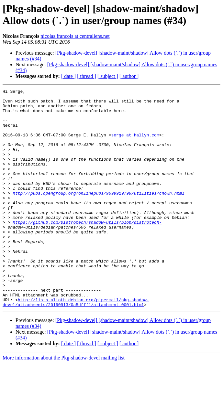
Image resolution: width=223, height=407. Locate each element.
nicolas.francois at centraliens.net (74, 36)
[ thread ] (86, 76)
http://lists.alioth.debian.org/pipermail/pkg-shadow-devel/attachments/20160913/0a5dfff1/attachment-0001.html (76, 345)
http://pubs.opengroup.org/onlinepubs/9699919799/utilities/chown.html (98, 214)
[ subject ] (107, 76)
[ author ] (129, 76)
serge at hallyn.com (135, 144)
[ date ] (68, 76)
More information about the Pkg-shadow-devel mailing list (64, 401)
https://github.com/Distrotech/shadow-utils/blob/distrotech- (87, 249)
